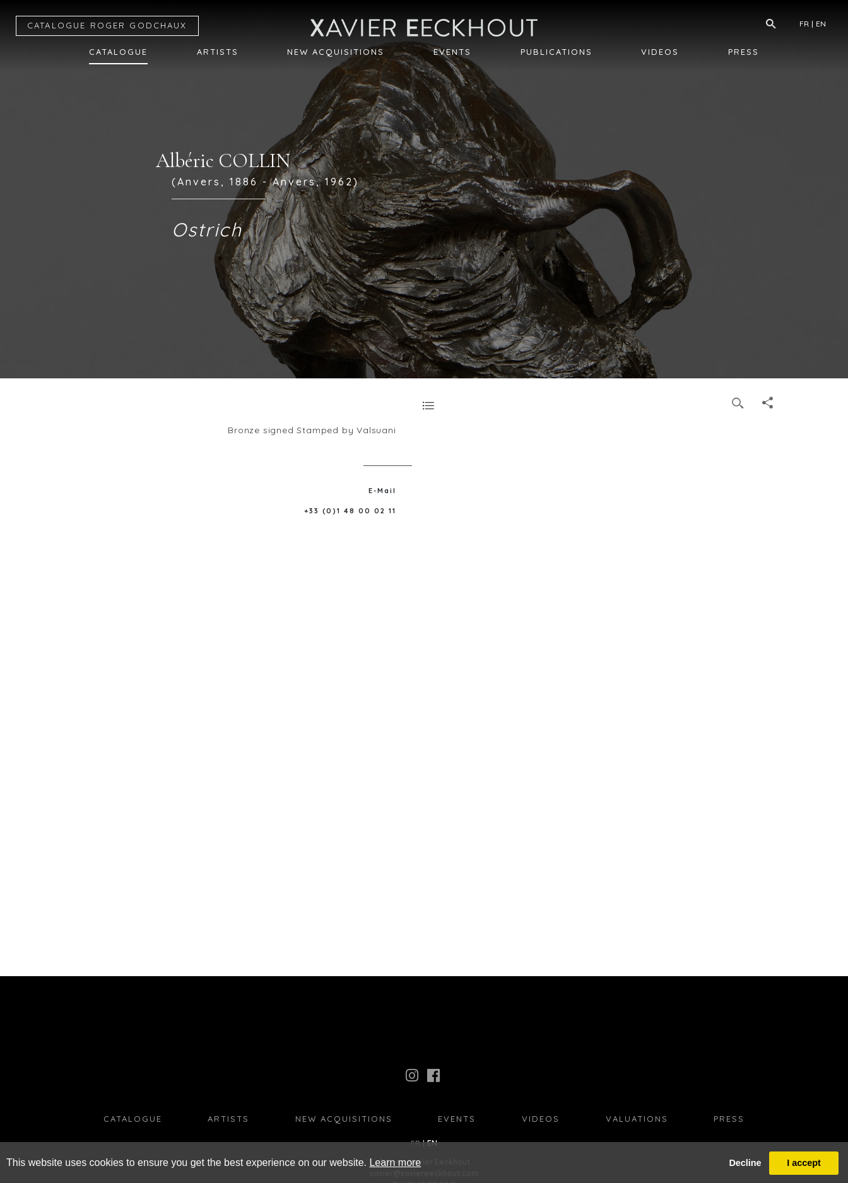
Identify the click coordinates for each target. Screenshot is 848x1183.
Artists (217, 52)
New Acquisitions (335, 52)
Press (743, 52)
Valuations (637, 1119)
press (729, 1119)
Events (452, 52)
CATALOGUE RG (107, 25)
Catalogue (118, 52)
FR (804, 23)
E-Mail (382, 490)
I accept (804, 1163)
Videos (660, 52)
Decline (745, 1163)
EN (821, 23)
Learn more (395, 1162)
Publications (556, 52)
